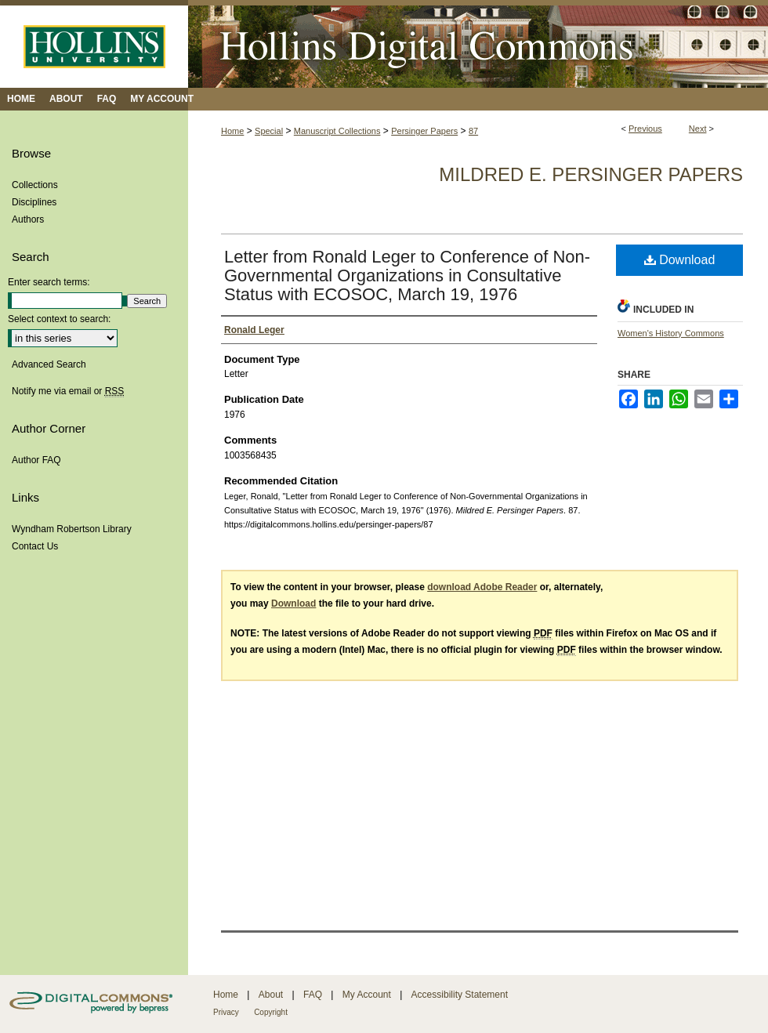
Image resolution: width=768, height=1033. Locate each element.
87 (473, 131)
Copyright (271, 1012)
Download (679, 259)
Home (232, 131)
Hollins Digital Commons (478, 44)
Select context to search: (59, 319)
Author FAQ (36, 460)
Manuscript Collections (337, 131)
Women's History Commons (671, 333)
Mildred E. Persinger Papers (591, 174)
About (271, 994)
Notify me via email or (68, 391)
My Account (366, 994)
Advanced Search (49, 364)
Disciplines (34, 202)
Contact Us (35, 546)
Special (269, 131)
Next (698, 128)
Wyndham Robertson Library (72, 529)
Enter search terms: (49, 282)
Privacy (226, 1012)
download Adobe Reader (482, 587)
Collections (35, 184)
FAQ (312, 994)
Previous (645, 128)
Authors (28, 219)
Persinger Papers (424, 131)
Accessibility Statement (459, 994)
